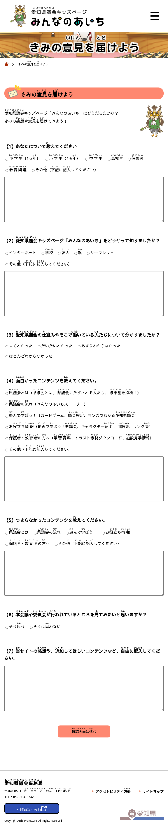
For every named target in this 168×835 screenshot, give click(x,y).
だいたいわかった (57, 345)
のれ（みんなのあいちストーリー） (48, 404)
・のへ (29, 543)
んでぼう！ (83, 532)
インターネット (23, 252)
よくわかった (21, 345)
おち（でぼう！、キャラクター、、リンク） (81, 426)
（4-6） (64, 158)
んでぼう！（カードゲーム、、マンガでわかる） (74, 415)
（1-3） (24, 158)
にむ (84, 730)
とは (19, 532)
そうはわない (47, 626)
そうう (17, 626)
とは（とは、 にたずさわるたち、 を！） (75, 392)
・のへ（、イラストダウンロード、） (81, 438)
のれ (49, 532)
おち (118, 532)
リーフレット (102, 252)
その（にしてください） (66, 169)
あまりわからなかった (101, 345)
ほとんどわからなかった (30, 356)
